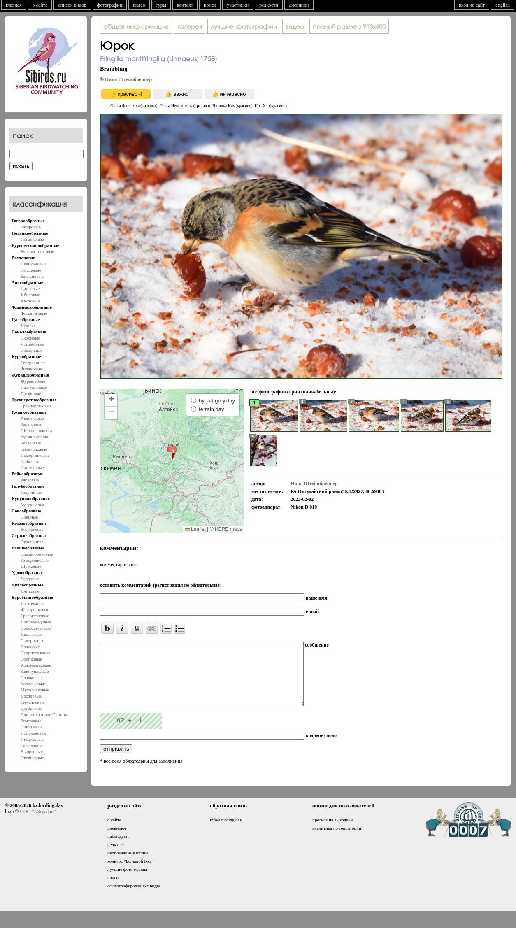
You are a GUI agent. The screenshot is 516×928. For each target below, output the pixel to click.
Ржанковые (31, 424)
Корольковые (33, 683)
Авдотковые (32, 418)
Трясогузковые (35, 615)
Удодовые (30, 578)
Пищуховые (32, 739)
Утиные (28, 325)
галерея (189, 26)
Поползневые (33, 732)
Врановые (30, 646)
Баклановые (32, 276)
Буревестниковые (37, 251)
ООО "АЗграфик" (38, 824)
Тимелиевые (32, 702)
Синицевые (31, 726)
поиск (210, 5)
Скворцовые (32, 640)
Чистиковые (32, 467)
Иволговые (31, 634)
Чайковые (30, 461)
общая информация (136, 26)
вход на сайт (472, 5)
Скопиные (30, 337)
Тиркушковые (34, 449)
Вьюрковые (32, 751)
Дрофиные (31, 393)
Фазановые (31, 368)
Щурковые (31, 566)
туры (161, 5)
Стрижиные (32, 541)
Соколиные (31, 350)
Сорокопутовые (36, 628)
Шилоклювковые (37, 430)
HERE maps (228, 529)
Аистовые (30, 300)
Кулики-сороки (35, 436)
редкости (268, 5)
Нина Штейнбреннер (128, 79)
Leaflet (195, 529)
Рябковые (30, 479)
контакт (185, 5)
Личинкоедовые (36, 621)
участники (238, 5)
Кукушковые (33, 504)
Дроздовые (31, 695)
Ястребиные (32, 344)
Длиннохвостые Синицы (44, 714)
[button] (171, 452)
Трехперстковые (36, 405)
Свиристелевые (35, 652)
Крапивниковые (36, 665)
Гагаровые (31, 226)
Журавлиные (33, 381)
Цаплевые (30, 288)
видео (139, 5)
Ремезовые (31, 720)
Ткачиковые (32, 745)
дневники (299, 5)
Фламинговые (34, 313)
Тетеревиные (33, 362)
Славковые (31, 677)
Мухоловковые (35, 689)
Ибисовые (30, 294)
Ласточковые (33, 603)
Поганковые (32, 239)
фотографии (110, 5)
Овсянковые (32, 757)
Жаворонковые (35, 609)
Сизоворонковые (37, 553)
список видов (72, 5)
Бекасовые (31, 442)
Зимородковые (35, 560)
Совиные (29, 516)
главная (14, 5)
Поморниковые (35, 455)
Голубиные (31, 492)
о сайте (40, 5)
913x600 (349, 26)
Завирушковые (35, 671)
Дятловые (30, 590)
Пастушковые (34, 387)
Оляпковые (31, 658)
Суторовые (31, 708)
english (502, 5)
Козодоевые (32, 529)
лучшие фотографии (244, 26)
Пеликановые (33, 263)
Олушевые (31, 269)
